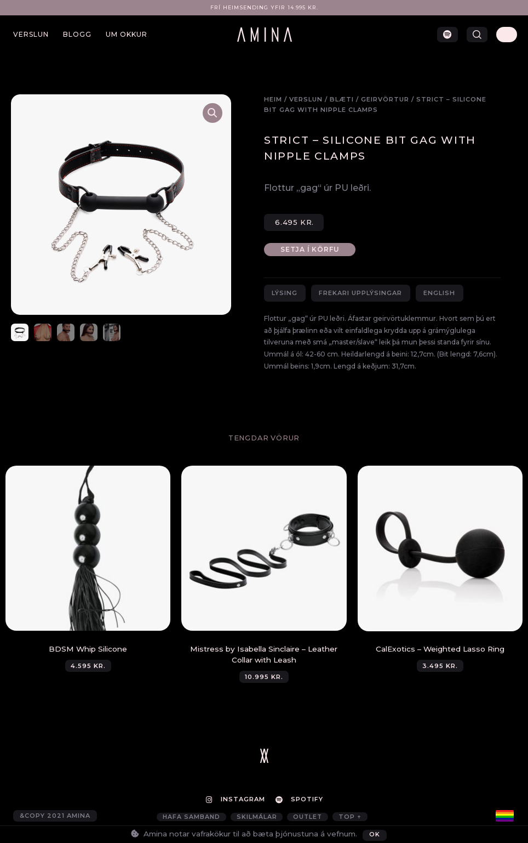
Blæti (342, 99)
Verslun (31, 34)
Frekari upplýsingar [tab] (360, 293)
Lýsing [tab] (284, 293)
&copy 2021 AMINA (55, 817)
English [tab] (439, 293)
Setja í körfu (311, 249)
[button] (477, 34)
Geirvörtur (385, 99)
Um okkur (126, 34)
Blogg (77, 34)
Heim (273, 99)
